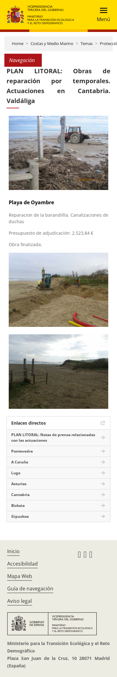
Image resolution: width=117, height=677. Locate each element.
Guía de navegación (30, 588)
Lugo (15, 473)
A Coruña (19, 462)
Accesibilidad (22, 563)
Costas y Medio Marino (52, 43)
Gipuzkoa (20, 516)
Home (17, 43)
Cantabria (20, 494)
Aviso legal (19, 601)
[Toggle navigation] (101, 14)
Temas (86, 43)
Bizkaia (18, 505)
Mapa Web (19, 576)
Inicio (13, 551)
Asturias (19, 483)
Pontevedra (22, 451)
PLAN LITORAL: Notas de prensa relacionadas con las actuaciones (53, 437)
